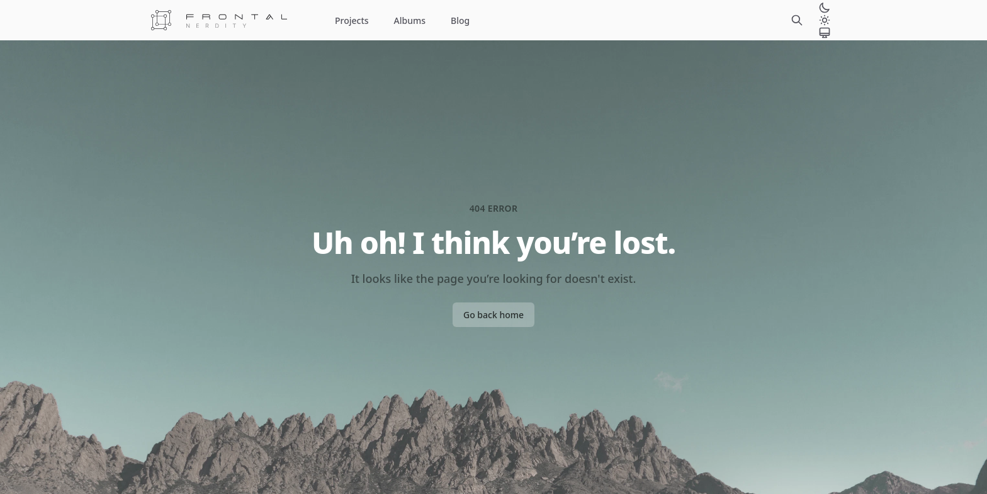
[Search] (797, 20)
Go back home (493, 315)
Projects (352, 20)
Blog (460, 20)
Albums (410, 20)
